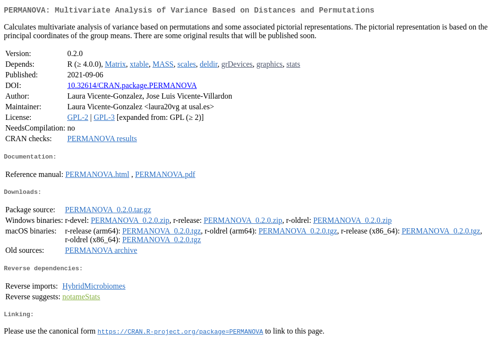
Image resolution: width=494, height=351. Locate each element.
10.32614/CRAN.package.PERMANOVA (132, 87)
